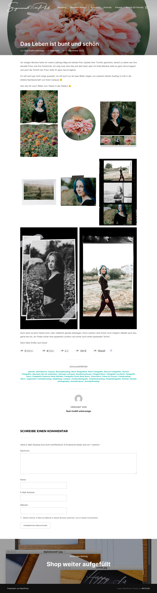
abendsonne (41, 372)
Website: (24, 505)
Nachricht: (25, 450)
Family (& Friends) (135, 7)
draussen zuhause (66, 374)
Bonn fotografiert (79, 372)
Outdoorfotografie (80, 379)
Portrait (125, 379)
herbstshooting (45, 379)
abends (31, 372)
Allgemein (54, 50)
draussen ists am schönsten (44, 374)
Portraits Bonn (77, 381)
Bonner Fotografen (112, 372)
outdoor (66, 379)
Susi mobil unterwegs (34, 50)
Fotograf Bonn (98, 374)
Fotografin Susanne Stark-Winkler (47, 376)
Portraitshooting (92, 381)
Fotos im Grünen (109, 376)
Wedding (61, 7)
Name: (23, 479)
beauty (51, 372)
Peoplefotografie (113, 379)
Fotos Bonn (96, 376)
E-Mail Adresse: (27, 492)
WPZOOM (146, 588)
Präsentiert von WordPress (18, 588)
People (118, 7)
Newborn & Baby (78, 7)
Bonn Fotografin (95, 372)
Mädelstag (57, 379)
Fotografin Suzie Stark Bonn (77, 376)
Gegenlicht (32, 379)
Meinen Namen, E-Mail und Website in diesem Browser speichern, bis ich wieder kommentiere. (60, 518)
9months (95, 7)
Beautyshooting (63, 372)
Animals (107, 7)
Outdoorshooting (97, 379)
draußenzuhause (83, 374)
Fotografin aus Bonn (116, 374)
